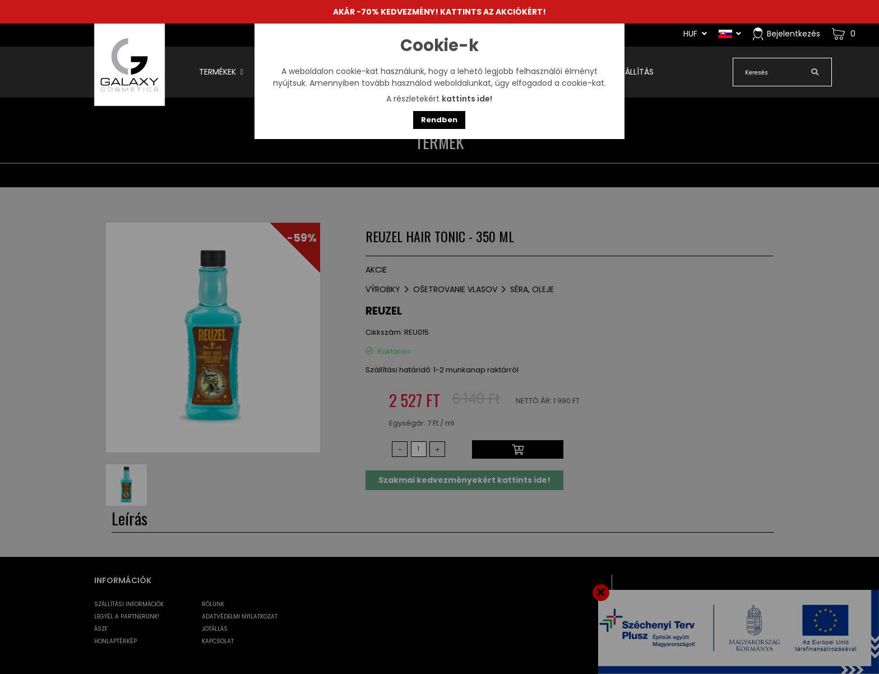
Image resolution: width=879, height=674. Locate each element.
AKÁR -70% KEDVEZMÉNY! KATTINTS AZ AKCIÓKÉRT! (439, 11)
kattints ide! (467, 98)
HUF (695, 33)
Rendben (439, 119)
